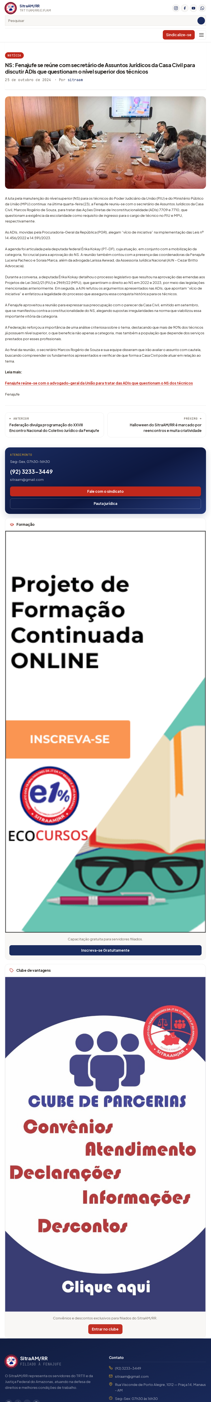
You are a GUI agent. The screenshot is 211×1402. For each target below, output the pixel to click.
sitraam (75, 80)
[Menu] (201, 35)
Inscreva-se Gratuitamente (105, 950)
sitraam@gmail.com (27, 479)
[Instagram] (176, 8)
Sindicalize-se (178, 34)
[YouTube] (193, 8)
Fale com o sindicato (105, 491)
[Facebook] (184, 8)
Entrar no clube (103, 1329)
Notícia (14, 55)
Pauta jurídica (105, 503)
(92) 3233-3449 (31, 471)
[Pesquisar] (201, 20)
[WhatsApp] (202, 8)
